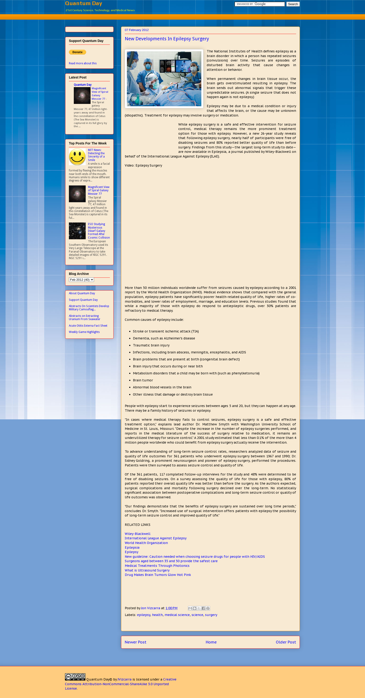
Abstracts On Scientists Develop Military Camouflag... (89, 308)
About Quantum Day (82, 293)
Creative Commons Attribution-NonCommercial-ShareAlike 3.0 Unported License (120, 684)
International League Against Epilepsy (155, 538)
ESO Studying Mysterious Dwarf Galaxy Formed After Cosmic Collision (99, 230)
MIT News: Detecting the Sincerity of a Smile (96, 155)
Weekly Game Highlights (84, 332)
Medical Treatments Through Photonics (157, 566)
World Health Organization (146, 543)
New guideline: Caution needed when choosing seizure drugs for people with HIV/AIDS (195, 556)
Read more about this (83, 63)
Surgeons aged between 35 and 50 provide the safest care (171, 561)
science (197, 615)
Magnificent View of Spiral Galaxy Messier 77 (100, 93)
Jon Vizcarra (151, 608)
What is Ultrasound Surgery (147, 570)
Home (211, 642)
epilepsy (143, 615)
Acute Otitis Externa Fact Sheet (88, 325)
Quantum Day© (99, 679)
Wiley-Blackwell (137, 534)
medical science (177, 615)
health (157, 615)
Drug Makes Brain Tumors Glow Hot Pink (158, 575)
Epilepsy (131, 552)
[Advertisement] (182, 16)
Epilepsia (132, 547)
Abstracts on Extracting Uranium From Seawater (84, 317)
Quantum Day (83, 3)
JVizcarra (125, 679)
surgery (211, 615)
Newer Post (135, 642)
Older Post (286, 642)
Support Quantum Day (83, 299)
